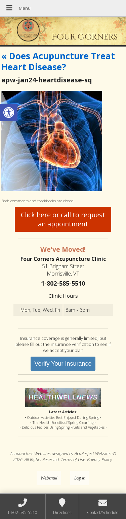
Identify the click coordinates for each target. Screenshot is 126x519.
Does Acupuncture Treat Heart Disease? (58, 61)
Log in (79, 478)
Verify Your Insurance (62, 363)
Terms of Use (73, 459)
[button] (8, 112)
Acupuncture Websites (30, 453)
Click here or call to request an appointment (63, 219)
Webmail (49, 478)
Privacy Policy (99, 459)
